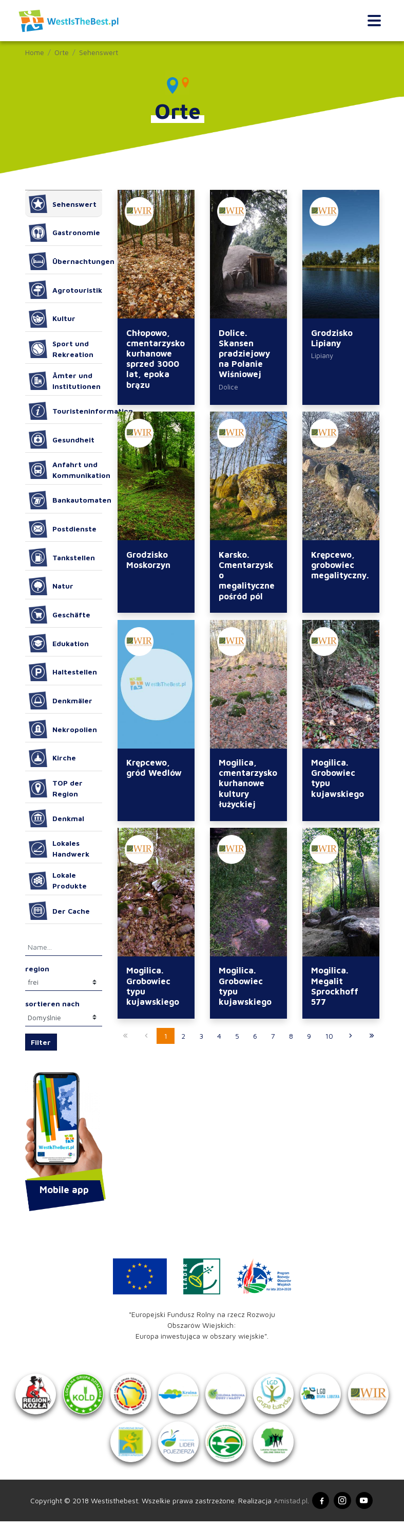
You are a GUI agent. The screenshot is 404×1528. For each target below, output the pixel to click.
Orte (61, 52)
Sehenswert (98, 52)
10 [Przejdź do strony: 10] (329, 1038)
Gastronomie (65, 232)
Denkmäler (61, 700)
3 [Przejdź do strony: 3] (201, 1038)
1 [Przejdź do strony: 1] (165, 1038)
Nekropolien (63, 729)
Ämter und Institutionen (65, 380)
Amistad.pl (288, 1506)
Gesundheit (62, 439)
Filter (41, 1042)
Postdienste (63, 529)
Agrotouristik (65, 289)
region (37, 968)
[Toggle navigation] (374, 20)
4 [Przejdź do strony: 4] (219, 1038)
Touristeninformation (65, 411)
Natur (51, 586)
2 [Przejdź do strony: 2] (183, 1038)
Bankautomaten (65, 500)
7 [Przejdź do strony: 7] (273, 1038)
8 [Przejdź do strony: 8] (291, 1038)
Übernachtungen (65, 261)
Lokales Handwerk (59, 848)
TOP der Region (56, 788)
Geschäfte (60, 615)
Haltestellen (63, 672)
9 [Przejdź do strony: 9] (309, 1038)
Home (34, 52)
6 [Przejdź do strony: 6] (255, 1038)
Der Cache (59, 910)
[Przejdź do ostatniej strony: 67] (371, 1038)
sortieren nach (52, 1003)
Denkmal (57, 818)
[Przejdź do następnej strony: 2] (350, 1038)
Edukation (59, 643)
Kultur (52, 318)
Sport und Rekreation (61, 349)
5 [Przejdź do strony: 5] (237, 1038)
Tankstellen (62, 557)
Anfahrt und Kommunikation (65, 469)
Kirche (52, 758)
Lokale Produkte (58, 880)
